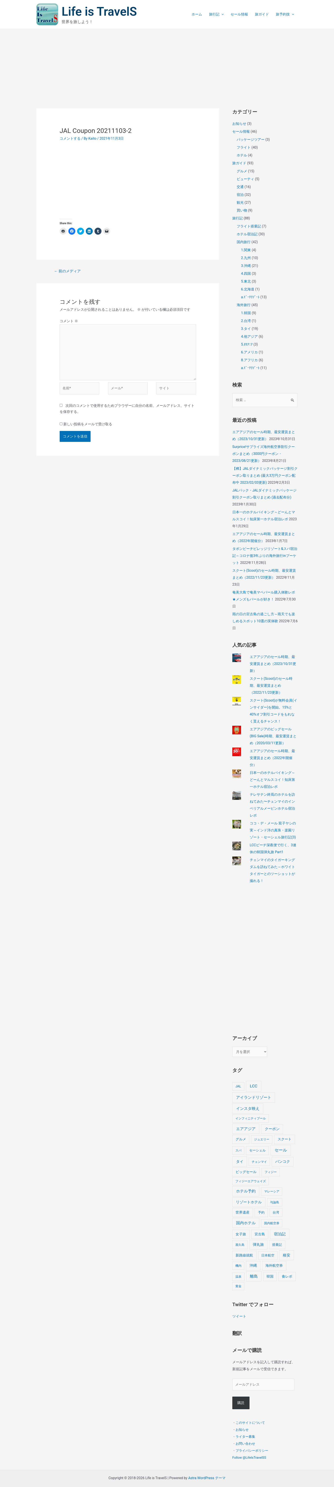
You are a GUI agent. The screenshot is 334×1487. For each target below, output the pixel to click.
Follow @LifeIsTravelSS (249, 1457)
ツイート (239, 1316)
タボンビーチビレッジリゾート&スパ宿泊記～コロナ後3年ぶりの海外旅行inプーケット (264, 556)
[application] (221, 14)
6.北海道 (247, 289)
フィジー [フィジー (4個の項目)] (271, 1172)
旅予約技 (285, 14)
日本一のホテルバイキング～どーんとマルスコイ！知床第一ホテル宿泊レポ (272, 780)
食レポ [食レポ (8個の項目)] (287, 1276)
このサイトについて (250, 1422)
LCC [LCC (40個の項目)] (253, 1086)
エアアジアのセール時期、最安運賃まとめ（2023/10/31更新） (273, 664)
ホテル (242, 155)
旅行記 (216, 14)
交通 (240, 187)
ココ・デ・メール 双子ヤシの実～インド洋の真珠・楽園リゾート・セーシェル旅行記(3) (273, 830)
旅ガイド (262, 14)
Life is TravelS (99, 12)
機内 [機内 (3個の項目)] (238, 1265)
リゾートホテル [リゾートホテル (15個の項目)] (249, 1202)
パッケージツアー (251, 139)
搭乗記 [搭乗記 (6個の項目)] (277, 1245)
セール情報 (239, 14)
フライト (244, 147)
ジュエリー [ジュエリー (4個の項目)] (261, 1139)
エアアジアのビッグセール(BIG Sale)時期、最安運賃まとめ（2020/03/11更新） (273, 736)
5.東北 (246, 281)
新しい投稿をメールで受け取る (87, 424)
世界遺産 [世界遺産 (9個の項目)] (243, 1212)
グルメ (242, 171)
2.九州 (246, 258)
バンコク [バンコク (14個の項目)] (282, 1161)
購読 (240, 1403)
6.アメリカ (249, 352)
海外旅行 (244, 305)
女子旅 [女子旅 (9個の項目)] (241, 1234)
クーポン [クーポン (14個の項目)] (272, 1129)
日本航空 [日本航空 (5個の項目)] (267, 1255)
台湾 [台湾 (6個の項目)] (276, 1212)
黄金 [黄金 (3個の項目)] (238, 1286)
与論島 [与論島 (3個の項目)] (274, 1202)
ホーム (197, 14)
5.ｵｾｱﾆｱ (247, 344)
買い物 (242, 210)
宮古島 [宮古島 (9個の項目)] (260, 1234)
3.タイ (246, 329)
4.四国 (246, 273)
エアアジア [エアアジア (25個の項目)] (246, 1128)
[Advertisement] (167, 61)
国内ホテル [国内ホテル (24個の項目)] (246, 1223)
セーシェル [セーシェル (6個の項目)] (257, 1150)
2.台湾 (246, 321)
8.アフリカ (249, 360)
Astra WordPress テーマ (206, 1478)
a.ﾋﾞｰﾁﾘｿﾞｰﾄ (250, 297)
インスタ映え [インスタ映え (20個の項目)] (248, 1108)
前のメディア (67, 271)
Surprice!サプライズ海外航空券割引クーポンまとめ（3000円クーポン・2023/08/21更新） (263, 454)
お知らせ (239, 124)
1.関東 (246, 250)
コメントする (70, 138)
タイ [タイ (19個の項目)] (239, 1161)
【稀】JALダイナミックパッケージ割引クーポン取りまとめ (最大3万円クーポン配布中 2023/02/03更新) (265, 475)
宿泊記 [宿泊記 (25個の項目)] (280, 1234)
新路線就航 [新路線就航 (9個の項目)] (244, 1255)
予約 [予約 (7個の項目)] (261, 1212)
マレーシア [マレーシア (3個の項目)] (271, 1191)
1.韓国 (246, 313)
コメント (69, 321)
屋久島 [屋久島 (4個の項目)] (240, 1245)
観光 (240, 202)
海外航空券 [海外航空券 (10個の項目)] (274, 1265)
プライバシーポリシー (252, 1450)
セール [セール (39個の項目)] (281, 1150)
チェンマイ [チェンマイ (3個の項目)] (259, 1161)
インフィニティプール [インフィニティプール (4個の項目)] (250, 1118)
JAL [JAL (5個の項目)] (238, 1086)
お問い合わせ (245, 1443)
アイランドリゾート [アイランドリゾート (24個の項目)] (253, 1097)
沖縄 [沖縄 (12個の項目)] (253, 1265)
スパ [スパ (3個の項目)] (238, 1150)
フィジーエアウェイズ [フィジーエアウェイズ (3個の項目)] (250, 1181)
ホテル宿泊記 (247, 234)
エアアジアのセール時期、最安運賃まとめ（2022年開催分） (272, 758)
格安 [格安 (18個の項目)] (286, 1255)
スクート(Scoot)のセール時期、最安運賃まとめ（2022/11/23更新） (271, 686)
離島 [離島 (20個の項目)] (254, 1276)
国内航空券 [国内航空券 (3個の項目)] (271, 1223)
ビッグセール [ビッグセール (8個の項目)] (246, 1172)
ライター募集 (245, 1436)
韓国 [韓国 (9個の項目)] (270, 1276)
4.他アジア (249, 336)
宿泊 (240, 195)
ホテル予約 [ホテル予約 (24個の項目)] (246, 1191)
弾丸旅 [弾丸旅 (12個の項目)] (258, 1245)
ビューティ (245, 179)
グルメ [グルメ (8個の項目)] (241, 1139)
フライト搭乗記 (249, 226)
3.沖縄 (246, 266)
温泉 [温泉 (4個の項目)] (238, 1276)
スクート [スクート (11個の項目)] (285, 1139)
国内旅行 (244, 242)
